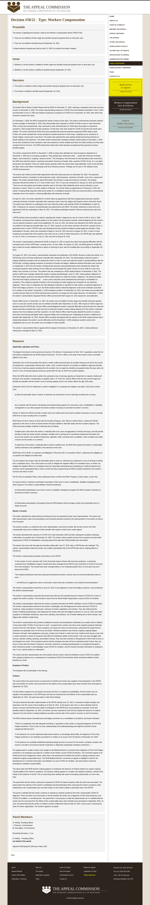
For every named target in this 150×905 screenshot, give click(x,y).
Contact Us (115, 76)
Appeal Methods (117, 33)
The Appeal (114, 38)
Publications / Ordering (120, 68)
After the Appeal (117, 42)
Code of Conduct (117, 25)
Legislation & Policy (119, 46)
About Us (114, 20)
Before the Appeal (118, 29)
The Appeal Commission (47, 9)
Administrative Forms (119, 59)
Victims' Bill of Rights (119, 50)
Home (112, 16)
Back (13, 855)
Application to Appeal (119, 55)
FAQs (112, 72)
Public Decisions (117, 63)
